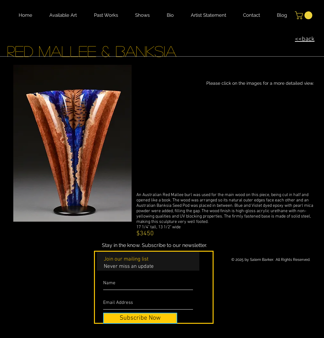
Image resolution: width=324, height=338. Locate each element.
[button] (304, 15)
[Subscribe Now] (140, 318)
